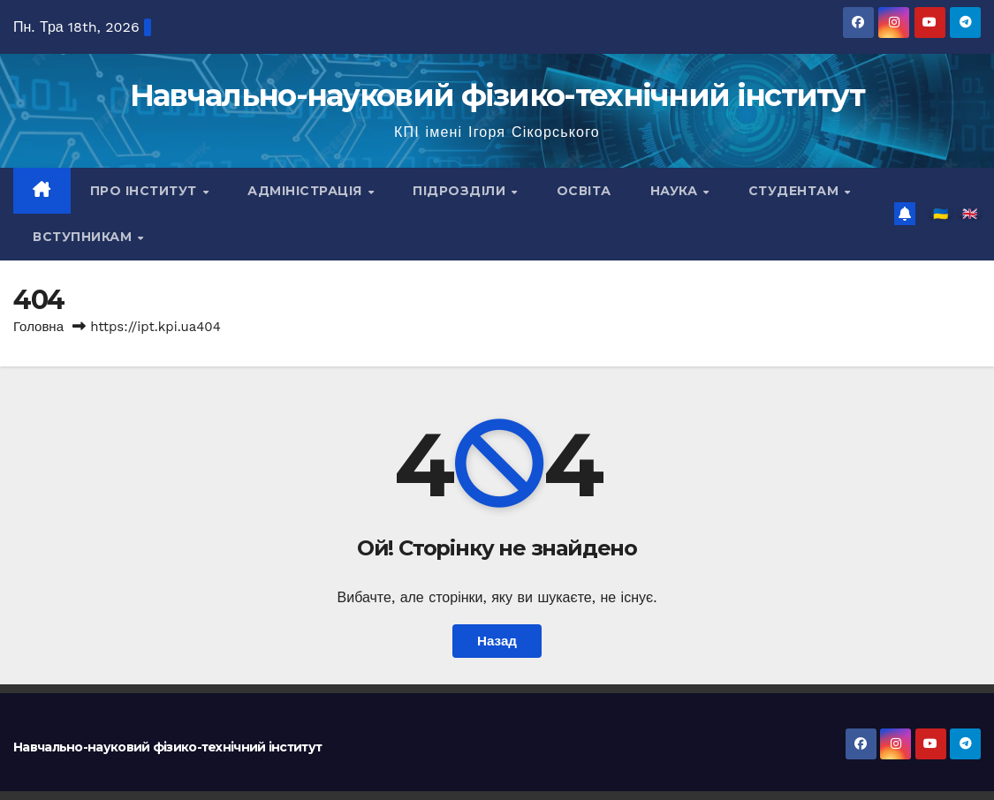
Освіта (584, 191)
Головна (38, 327)
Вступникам (84, 237)
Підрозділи (461, 191)
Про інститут (145, 191)
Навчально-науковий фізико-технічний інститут (497, 95)
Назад (497, 641)
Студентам (795, 191)
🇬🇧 (969, 213)
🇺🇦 (940, 213)
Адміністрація (306, 191)
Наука (676, 191)
